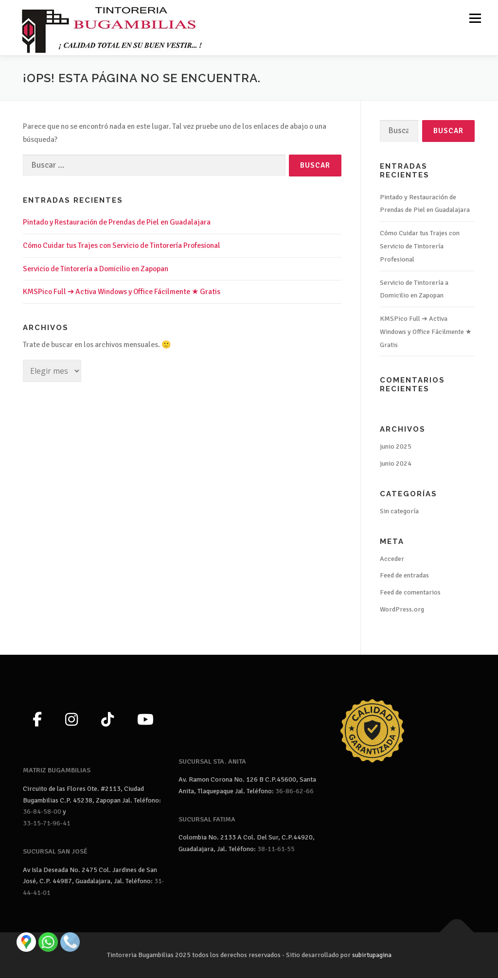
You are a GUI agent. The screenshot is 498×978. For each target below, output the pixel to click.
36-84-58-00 (42, 811)
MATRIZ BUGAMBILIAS (56, 770)
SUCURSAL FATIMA (206, 819)
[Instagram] (71, 720)
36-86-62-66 (294, 791)
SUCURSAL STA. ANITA (212, 761)
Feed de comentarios (410, 592)
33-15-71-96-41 (47, 823)
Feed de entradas (404, 575)
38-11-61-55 (276, 849)
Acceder (392, 559)
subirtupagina (371, 955)
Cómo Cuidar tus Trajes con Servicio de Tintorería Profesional (121, 245)
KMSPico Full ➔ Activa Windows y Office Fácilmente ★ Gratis (121, 292)
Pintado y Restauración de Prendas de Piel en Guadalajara (117, 222)
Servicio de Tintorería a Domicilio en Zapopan (95, 269)
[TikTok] (107, 720)
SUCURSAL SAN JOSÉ (55, 851)
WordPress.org (402, 609)
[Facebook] (37, 720)
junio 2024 (395, 463)
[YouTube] (145, 720)
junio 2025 (395, 446)
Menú (474, 18)
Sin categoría (399, 511)
